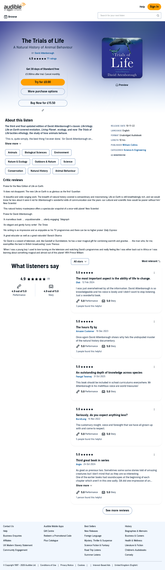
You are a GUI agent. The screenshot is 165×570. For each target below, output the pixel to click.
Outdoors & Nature (45, 161)
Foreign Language (92, 536)
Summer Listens (92, 555)
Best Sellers (90, 526)
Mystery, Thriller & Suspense (98, 540)
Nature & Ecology (17, 161)
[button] (43, 110)
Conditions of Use (48, 565)
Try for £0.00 (43, 82)
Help (142, 6)
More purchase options (43, 91)
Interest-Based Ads (102, 565)
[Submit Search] (158, 15)
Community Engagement (15, 550)
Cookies (81, 565)
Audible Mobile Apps (54, 526)
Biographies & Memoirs (136, 531)
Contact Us (8, 526)
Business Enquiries (12, 536)
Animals (12, 152)
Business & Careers (134, 536)
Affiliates (7, 540)
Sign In (154, 6)
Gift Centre (49, 531)
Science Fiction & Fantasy (96, 545)
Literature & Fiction (134, 545)
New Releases (91, 531)
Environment (61, 152)
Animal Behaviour (65, 171)
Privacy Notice (67, 565)
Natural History (39, 171)
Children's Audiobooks (135, 550)
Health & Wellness (133, 540)
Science (68, 161)
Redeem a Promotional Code (57, 536)
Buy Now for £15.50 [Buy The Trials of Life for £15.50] (42, 103)
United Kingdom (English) (126, 565)
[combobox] (129, 15)
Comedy (129, 555)
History (128, 526)
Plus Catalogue (51, 540)
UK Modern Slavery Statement (17, 545)
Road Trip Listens (92, 550)
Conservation (15, 171)
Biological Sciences (36, 152)
